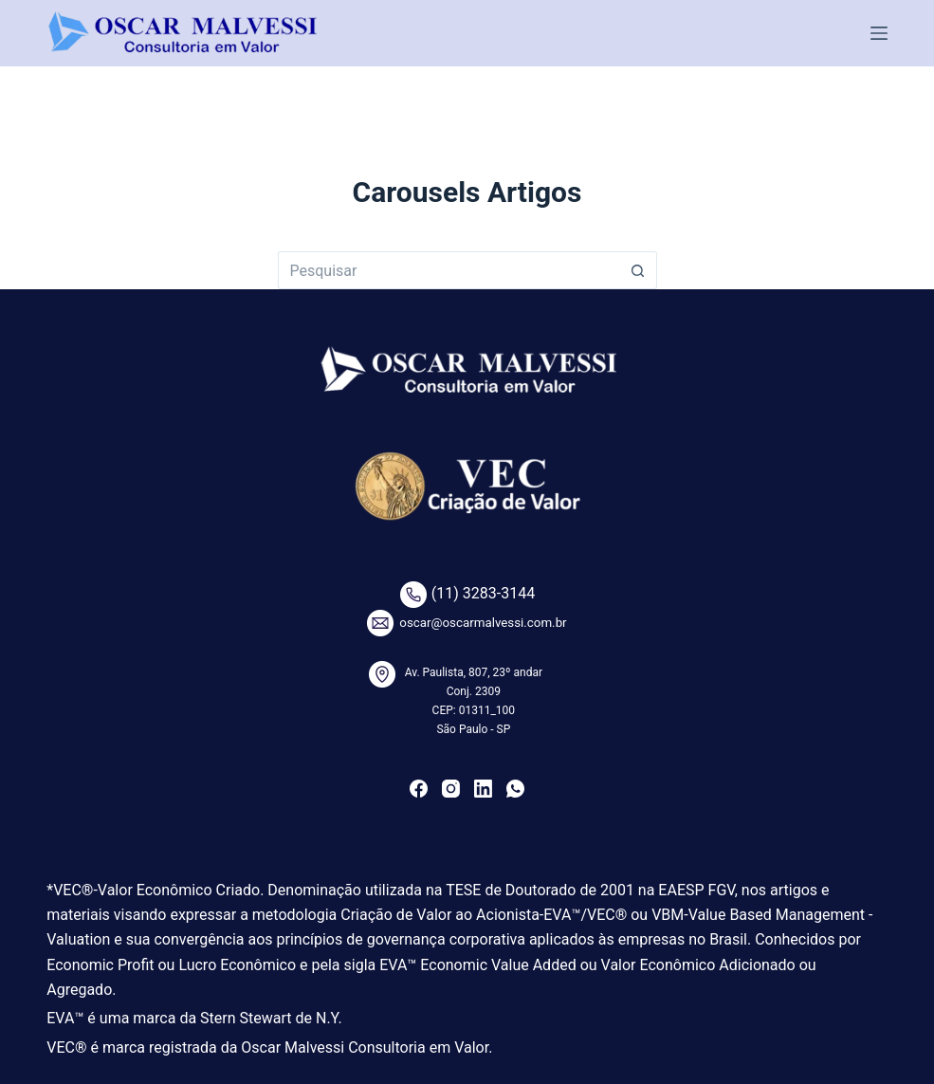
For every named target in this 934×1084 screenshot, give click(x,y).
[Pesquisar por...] (448, 270)
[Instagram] (451, 789)
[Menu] (879, 33)
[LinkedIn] (483, 789)
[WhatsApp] (515, 789)
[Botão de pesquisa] (638, 270)
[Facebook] (419, 789)
